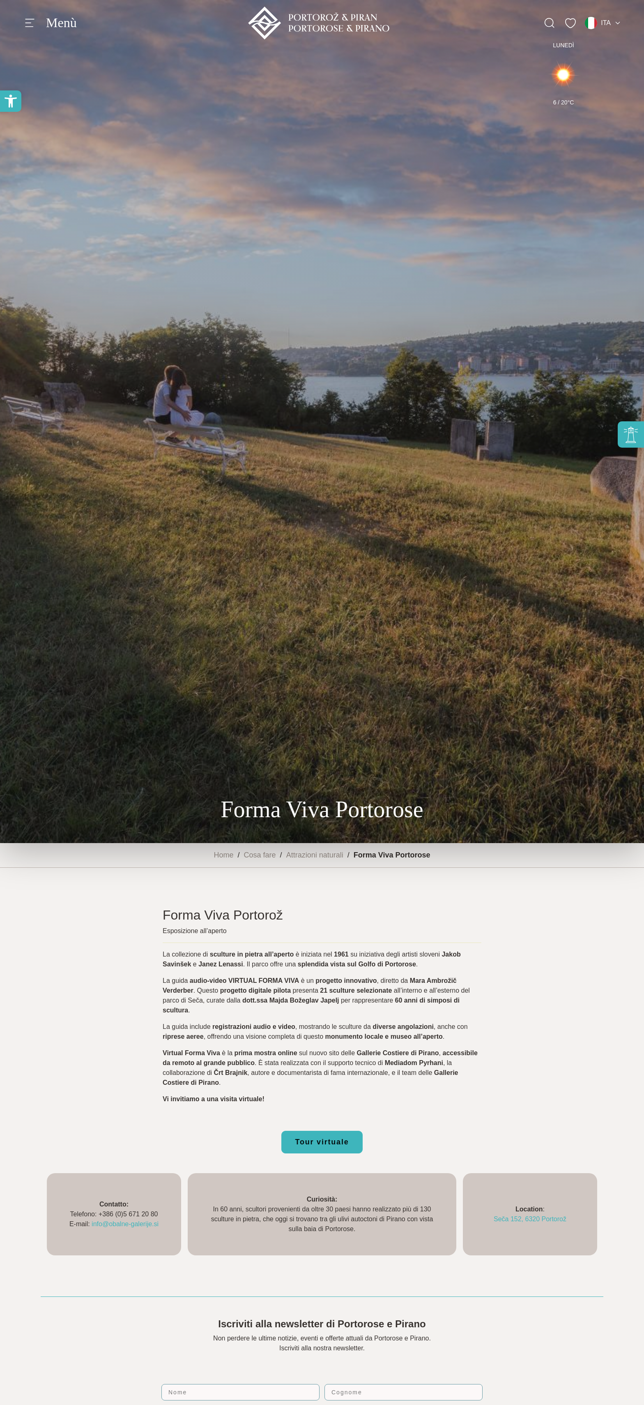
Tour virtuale (322, 1142)
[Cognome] (403, 1392)
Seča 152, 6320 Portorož (530, 1219)
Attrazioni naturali (314, 855)
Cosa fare (260, 855)
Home (224, 855)
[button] (10, 101)
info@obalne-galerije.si (125, 1223)
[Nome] (240, 1392)
